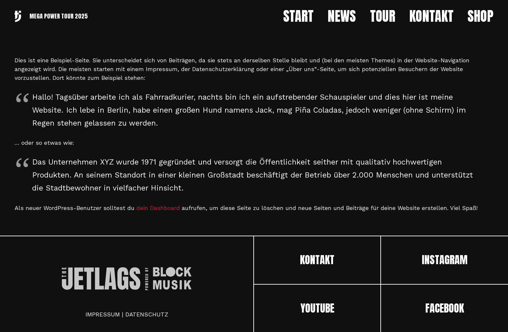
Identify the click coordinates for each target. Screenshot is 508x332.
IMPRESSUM (103, 314)
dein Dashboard (158, 207)
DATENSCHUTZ (146, 314)
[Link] (18, 16)
